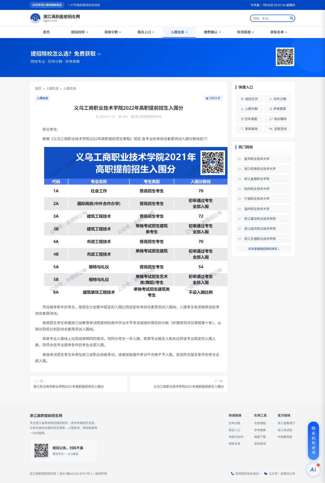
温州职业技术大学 (256, 209)
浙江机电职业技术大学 (260, 168)
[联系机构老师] (313, 440)
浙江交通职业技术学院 (260, 239)
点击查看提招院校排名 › (263, 249)
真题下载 (260, 437)
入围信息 (179, 32)
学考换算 (260, 430)
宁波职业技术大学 (256, 198)
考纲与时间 (236, 437)
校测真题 (245, 32)
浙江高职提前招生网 (43, 474)
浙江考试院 (285, 430)
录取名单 (278, 32)
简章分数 (112, 32)
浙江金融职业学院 (256, 179)
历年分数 (234, 423)
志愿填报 (260, 423)
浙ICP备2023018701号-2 (75, 474)
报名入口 (145, 32)
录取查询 (260, 444)
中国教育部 (285, 437)
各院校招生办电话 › (247, 474)
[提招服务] (313, 470)
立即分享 (213, 98)
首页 (46, 32)
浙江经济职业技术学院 (260, 228)
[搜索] (291, 18)
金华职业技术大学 (256, 159)
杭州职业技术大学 (256, 189)
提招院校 (79, 32)
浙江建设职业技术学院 (260, 218)
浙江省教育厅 (286, 423)
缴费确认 (212, 32)
